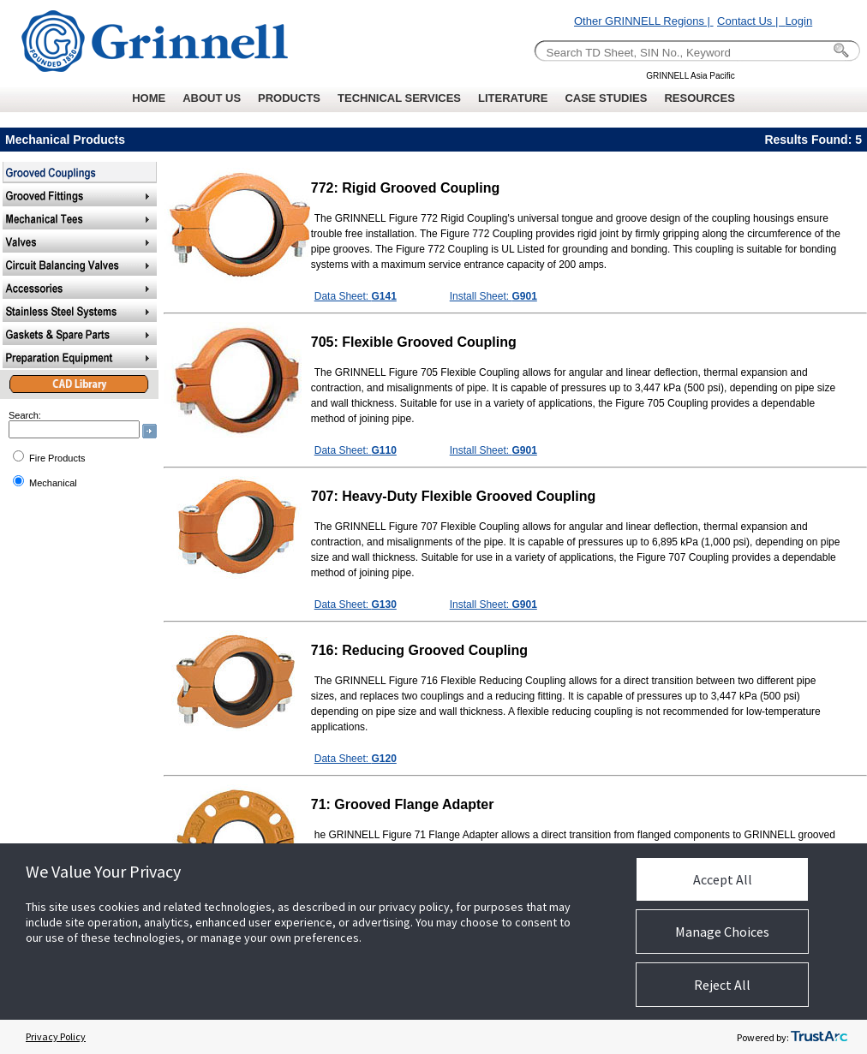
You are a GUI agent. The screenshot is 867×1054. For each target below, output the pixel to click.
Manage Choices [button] (722, 931)
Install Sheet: (493, 296)
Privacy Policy (56, 1036)
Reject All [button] (722, 984)
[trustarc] (819, 1037)
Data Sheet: (355, 296)
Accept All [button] (722, 879)
